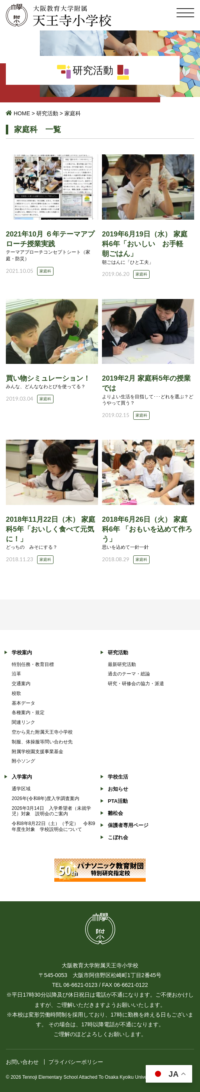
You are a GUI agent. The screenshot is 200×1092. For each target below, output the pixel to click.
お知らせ (118, 789)
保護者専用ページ (128, 825)
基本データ (23, 703)
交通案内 (21, 683)
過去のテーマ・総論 (129, 674)
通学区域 (21, 788)
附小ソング (23, 761)
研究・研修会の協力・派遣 (136, 683)
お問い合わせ (22, 1062)
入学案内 (22, 777)
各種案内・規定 (28, 712)
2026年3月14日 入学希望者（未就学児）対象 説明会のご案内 (51, 811)
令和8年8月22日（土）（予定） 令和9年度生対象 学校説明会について (53, 826)
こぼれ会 (118, 837)
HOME (22, 113)
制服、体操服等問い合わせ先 (42, 742)
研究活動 (47, 113)
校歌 (16, 693)
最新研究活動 (122, 664)
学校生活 (118, 777)
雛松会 (115, 813)
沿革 (16, 674)
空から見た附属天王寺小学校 (42, 732)
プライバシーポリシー (75, 1062)
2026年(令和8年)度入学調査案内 (45, 798)
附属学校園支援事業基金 (37, 751)
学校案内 (22, 652)
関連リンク (23, 722)
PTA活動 (118, 801)
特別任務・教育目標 (33, 664)
